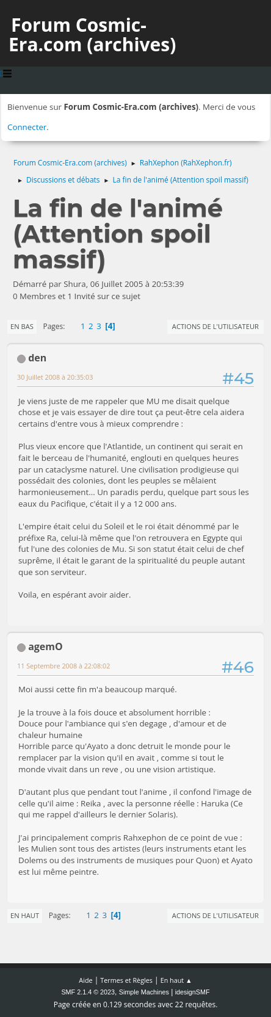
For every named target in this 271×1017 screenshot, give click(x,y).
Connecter (26, 126)
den (37, 357)
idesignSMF (192, 992)
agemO (45, 646)
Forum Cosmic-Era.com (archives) (92, 34)
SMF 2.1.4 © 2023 (88, 992)
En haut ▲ (176, 980)
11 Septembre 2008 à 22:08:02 (63, 665)
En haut (24, 915)
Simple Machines (144, 992)
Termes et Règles (126, 980)
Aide (85, 980)
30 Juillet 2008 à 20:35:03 (55, 377)
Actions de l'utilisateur (215, 326)
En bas (22, 326)
